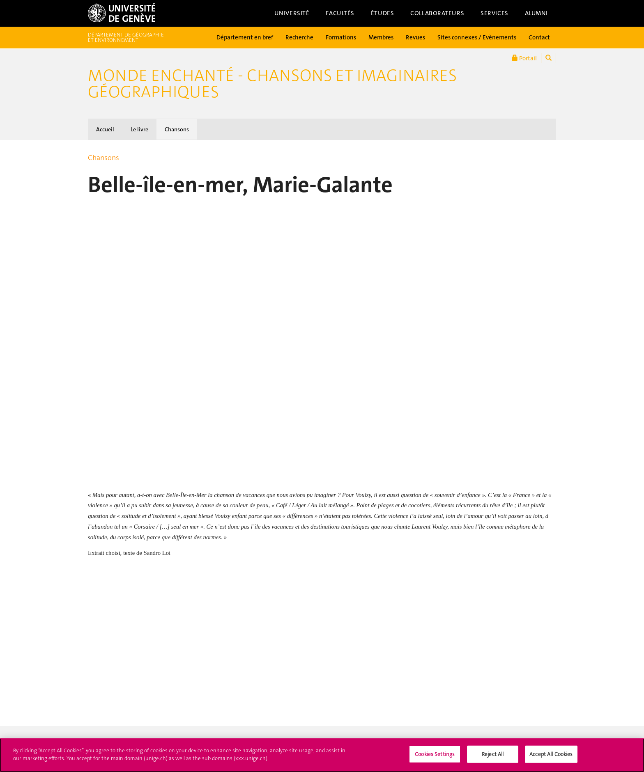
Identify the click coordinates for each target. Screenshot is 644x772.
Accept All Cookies (551, 754)
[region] (322, 755)
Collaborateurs (437, 13)
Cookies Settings (435, 754)
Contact (539, 37)
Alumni (536, 13)
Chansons (177, 129)
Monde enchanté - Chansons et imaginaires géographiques (272, 83)
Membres (380, 37)
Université (292, 13)
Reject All (493, 754)
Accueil (105, 129)
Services (494, 13)
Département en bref (244, 37)
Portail (524, 58)
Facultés (340, 13)
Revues (415, 37)
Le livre (139, 129)
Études (382, 13)
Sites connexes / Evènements (476, 37)
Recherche (299, 37)
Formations (341, 37)
